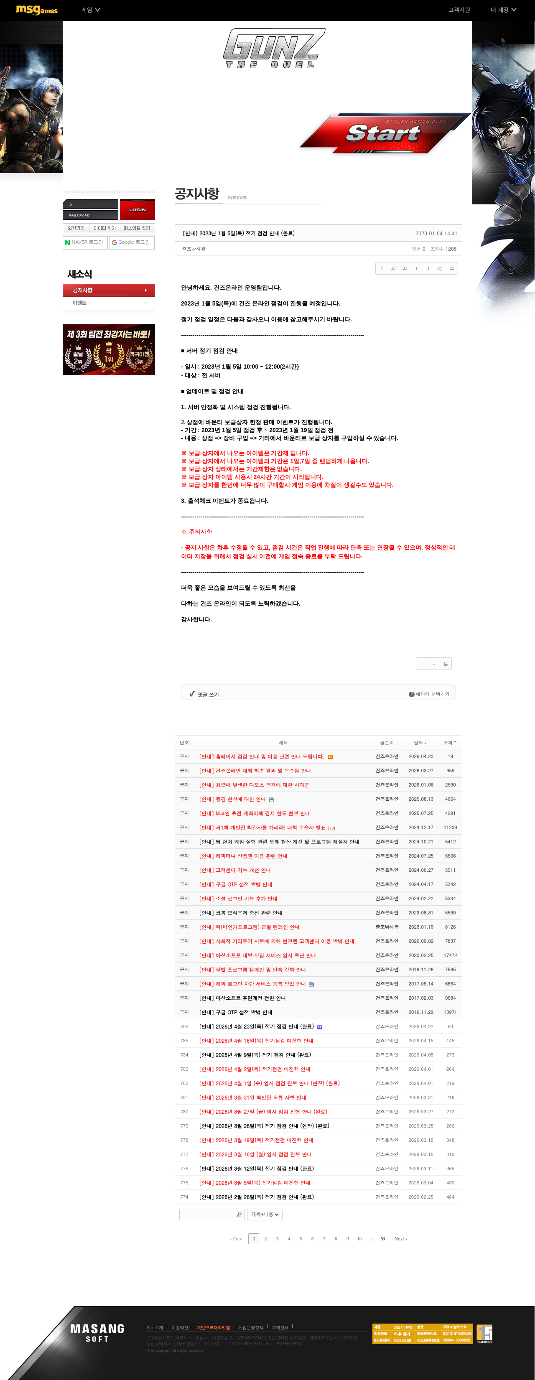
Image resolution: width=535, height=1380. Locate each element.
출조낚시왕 (194, 248)
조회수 (450, 742)
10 (359, 1239)
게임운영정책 (250, 1327)
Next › (400, 1239)
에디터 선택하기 (429, 694)
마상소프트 (97, 1332)
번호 (184, 742)
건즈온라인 (386, 756)
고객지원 (459, 9)
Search (239, 1214)
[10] (331, 828)
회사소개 (154, 1327)
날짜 (420, 742)
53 (382, 1239)
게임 (87, 9)
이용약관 (179, 1327)
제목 (283, 742)
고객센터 (280, 1327)
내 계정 (500, 9)
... (370, 1239)
